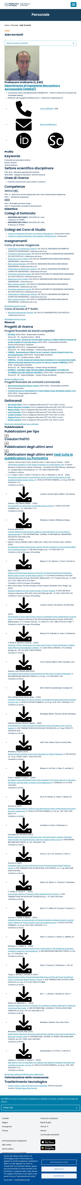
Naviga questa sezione (40, 43)
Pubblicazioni (14, 427)
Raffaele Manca (21, 1088)
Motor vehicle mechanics (17, 264)
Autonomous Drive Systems (18, 259)
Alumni (43, 1130)
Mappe (5, 1122)
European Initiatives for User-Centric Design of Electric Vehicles (31, 591)
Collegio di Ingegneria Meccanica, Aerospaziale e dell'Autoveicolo (32, 236)
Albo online (6, 1145)
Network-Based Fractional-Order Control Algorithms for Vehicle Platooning (35, 754)
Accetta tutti (59, 1176)
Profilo (9, 152)
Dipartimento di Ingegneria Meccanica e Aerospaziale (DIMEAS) (32, 87)
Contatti (5, 1118)
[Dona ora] (40, 1107)
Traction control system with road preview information (27, 1086)
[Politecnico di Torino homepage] (17, 5)
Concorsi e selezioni (49, 1118)
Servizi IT (44, 1126)
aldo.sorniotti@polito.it (48, 125)
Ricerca (10, 322)
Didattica (11, 209)
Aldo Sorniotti (32, 1088)
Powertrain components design (19, 254)
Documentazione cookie (22, 1180)
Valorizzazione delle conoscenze (27, 1077)
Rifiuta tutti (59, 1169)
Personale (14, 25)
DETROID (11, 335)
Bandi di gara (45, 1122)
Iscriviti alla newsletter (49, 1134)
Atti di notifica (8, 1149)
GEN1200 (11, 347)
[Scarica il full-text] (24, 494)
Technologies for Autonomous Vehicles (22, 249)
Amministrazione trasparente (14, 1141)
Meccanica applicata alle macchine (20, 313)
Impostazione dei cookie (59, 1162)
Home (7, 25)
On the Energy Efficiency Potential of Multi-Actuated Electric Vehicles (33, 894)
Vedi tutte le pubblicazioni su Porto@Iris (39, 456)
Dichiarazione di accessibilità (14, 1153)
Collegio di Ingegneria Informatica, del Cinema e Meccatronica (30, 234)
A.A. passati (15, 306)
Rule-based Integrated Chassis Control (23, 386)
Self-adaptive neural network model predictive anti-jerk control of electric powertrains (39, 674)
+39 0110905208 (46, 109)
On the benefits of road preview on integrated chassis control (30, 506)
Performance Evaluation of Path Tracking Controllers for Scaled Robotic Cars (36, 465)
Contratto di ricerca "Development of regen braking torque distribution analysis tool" (42, 391)
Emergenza (7, 1126)
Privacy (5, 1130)
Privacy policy (8, 1180)
